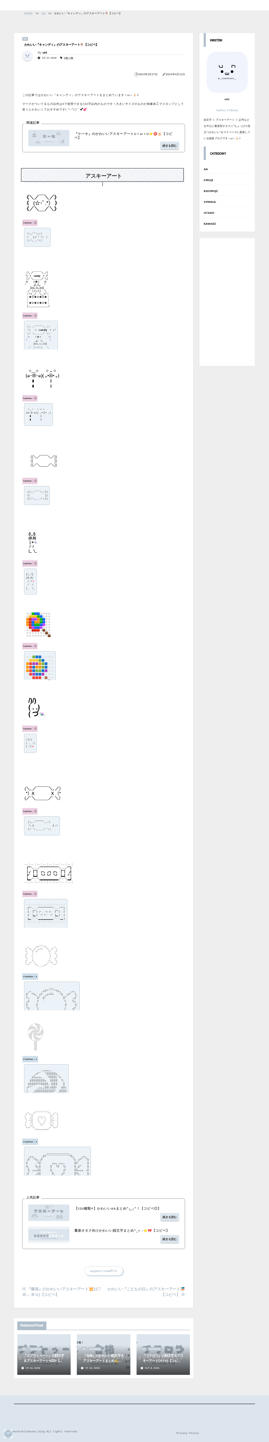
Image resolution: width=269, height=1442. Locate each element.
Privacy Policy (187, 1433)
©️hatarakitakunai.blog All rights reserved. (44, 1431)
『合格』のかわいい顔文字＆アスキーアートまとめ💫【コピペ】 (103, 1361)
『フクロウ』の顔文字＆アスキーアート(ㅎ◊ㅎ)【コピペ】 (163, 1361)
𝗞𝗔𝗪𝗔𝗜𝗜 (210, 223)
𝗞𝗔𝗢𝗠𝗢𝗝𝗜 (35, 1349)
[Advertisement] (227, 302)
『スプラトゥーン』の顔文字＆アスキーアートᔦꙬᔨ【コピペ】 (43, 1361)
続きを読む (170, 145)
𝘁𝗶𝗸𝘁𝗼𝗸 (233, 110)
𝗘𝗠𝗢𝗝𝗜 (208, 180)
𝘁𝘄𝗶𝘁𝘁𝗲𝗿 (221, 110)
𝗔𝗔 (25, 39)
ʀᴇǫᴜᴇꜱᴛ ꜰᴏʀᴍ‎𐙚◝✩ (103, 1271)
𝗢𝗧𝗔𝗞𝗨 (209, 212)
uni (44, 52)
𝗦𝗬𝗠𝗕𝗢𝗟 (210, 202)
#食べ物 (68, 57)
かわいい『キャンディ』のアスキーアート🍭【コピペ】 (61, 45)
